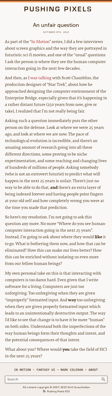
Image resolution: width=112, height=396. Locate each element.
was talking (40, 77)
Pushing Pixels (58, 9)
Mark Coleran (72, 370)
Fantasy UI (46, 370)
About (93, 370)
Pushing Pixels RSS (58, 391)
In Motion (40, 41)
